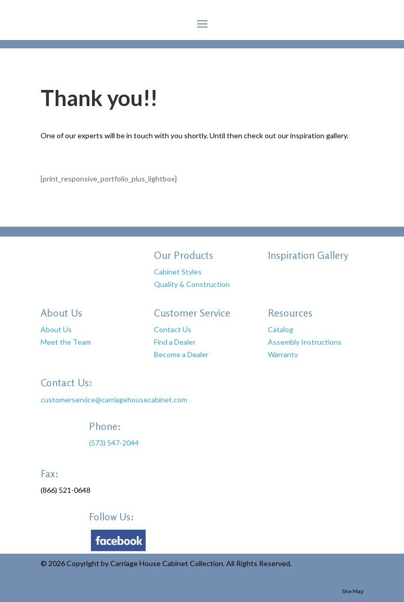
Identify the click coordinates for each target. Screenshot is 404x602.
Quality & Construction (192, 284)
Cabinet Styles (178, 271)
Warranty (283, 354)
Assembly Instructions (305, 341)
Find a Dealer (175, 341)
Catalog (280, 329)
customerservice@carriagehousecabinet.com (114, 399)
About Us (56, 329)
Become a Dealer (181, 354)
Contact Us (172, 329)
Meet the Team (66, 341)
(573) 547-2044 (114, 442)
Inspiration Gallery (308, 255)
